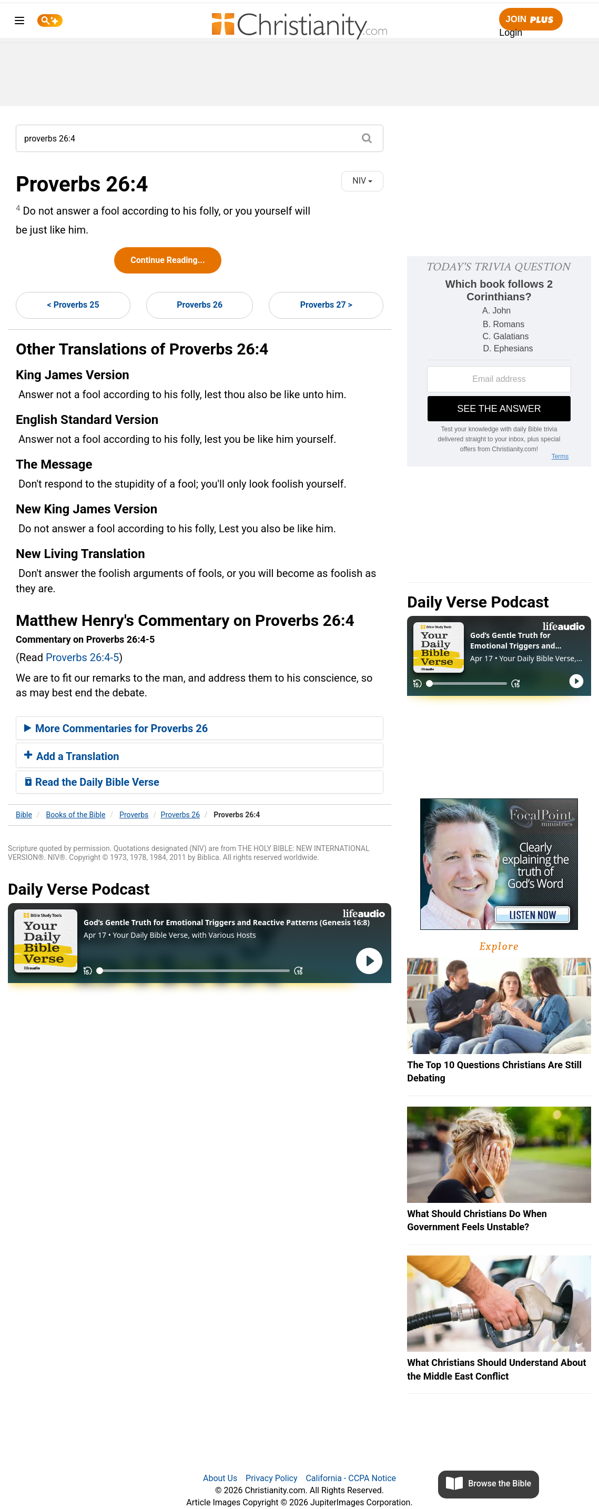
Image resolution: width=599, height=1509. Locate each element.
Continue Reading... (167, 260)
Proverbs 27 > (326, 305)
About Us (220, 1478)
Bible (24, 815)
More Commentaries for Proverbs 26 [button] (116, 728)
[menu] (19, 22)
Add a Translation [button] (71, 756)
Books (76, 815)
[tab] (199, 728)
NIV (362, 181)
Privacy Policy (272, 1478)
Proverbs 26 (199, 305)
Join (530, 19)
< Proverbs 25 (73, 305)
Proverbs (133, 815)
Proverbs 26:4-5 (82, 657)
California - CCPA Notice (351, 1478)
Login (510, 32)
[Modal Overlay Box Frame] (499, 361)
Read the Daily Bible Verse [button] (91, 782)
